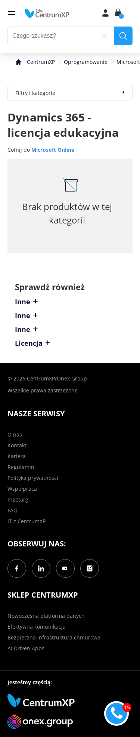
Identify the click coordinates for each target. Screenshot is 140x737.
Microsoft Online (52, 149)
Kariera (16, 456)
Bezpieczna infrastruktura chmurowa (53, 637)
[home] (47, 13)
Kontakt (17, 445)
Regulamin (20, 467)
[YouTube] (65, 568)
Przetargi (18, 499)
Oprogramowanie (86, 61)
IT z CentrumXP (26, 521)
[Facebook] (16, 568)
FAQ (12, 510)
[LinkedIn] (41, 568)
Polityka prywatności (32, 477)
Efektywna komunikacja (36, 626)
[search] (123, 36)
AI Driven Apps (25, 648)
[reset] (104, 36)
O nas (14, 434)
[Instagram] (89, 568)
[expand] (123, 92)
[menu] (11, 13)
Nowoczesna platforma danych (46, 615)
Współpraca (22, 488)
